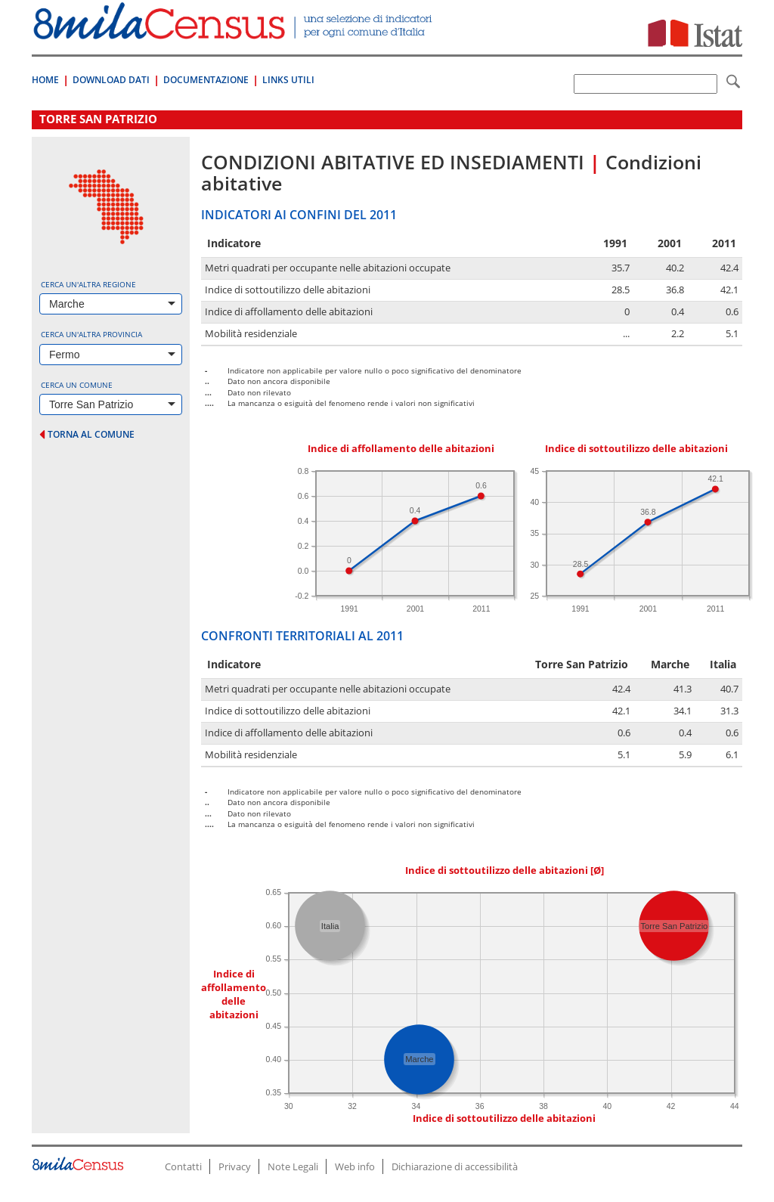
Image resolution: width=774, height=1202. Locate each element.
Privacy (234, 1166)
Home (45, 79)
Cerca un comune (77, 384)
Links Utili (288, 79)
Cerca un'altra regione (88, 284)
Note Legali (293, 1166)
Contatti (183, 1166)
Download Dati (111, 79)
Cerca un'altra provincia (91, 334)
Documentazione (206, 79)
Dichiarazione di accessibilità (455, 1166)
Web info (355, 1166)
